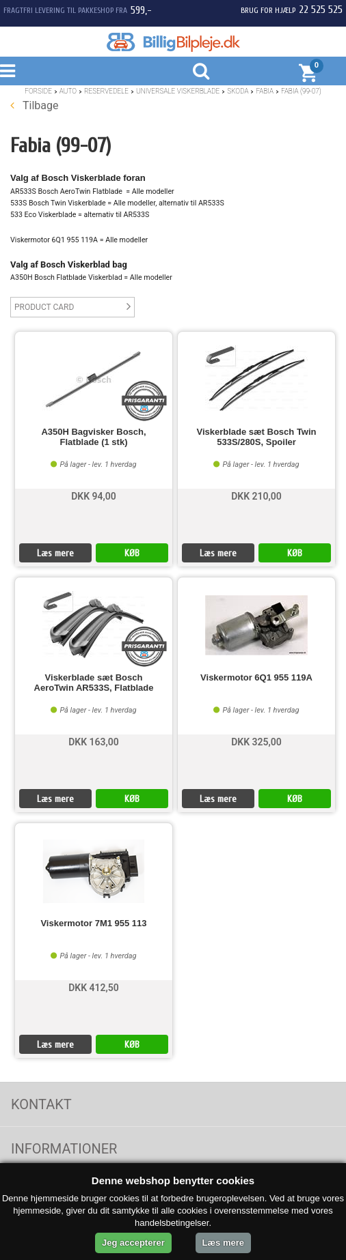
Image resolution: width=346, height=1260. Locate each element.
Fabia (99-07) (301, 91)
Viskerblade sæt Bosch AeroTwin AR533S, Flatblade (94, 682)
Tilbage (34, 105)
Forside (38, 91)
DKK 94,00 (93, 496)
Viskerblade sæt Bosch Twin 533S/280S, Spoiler (256, 436)
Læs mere (55, 553)
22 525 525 (321, 9)
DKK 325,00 (256, 741)
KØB (131, 553)
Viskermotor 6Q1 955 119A (256, 678)
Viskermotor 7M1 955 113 (93, 923)
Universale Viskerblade (177, 91)
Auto (68, 91)
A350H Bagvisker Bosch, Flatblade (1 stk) (93, 436)
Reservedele (106, 91)
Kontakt (41, 1104)
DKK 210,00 (256, 496)
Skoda (237, 91)
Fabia (265, 91)
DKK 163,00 (93, 741)
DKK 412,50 (93, 987)
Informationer (64, 1149)
